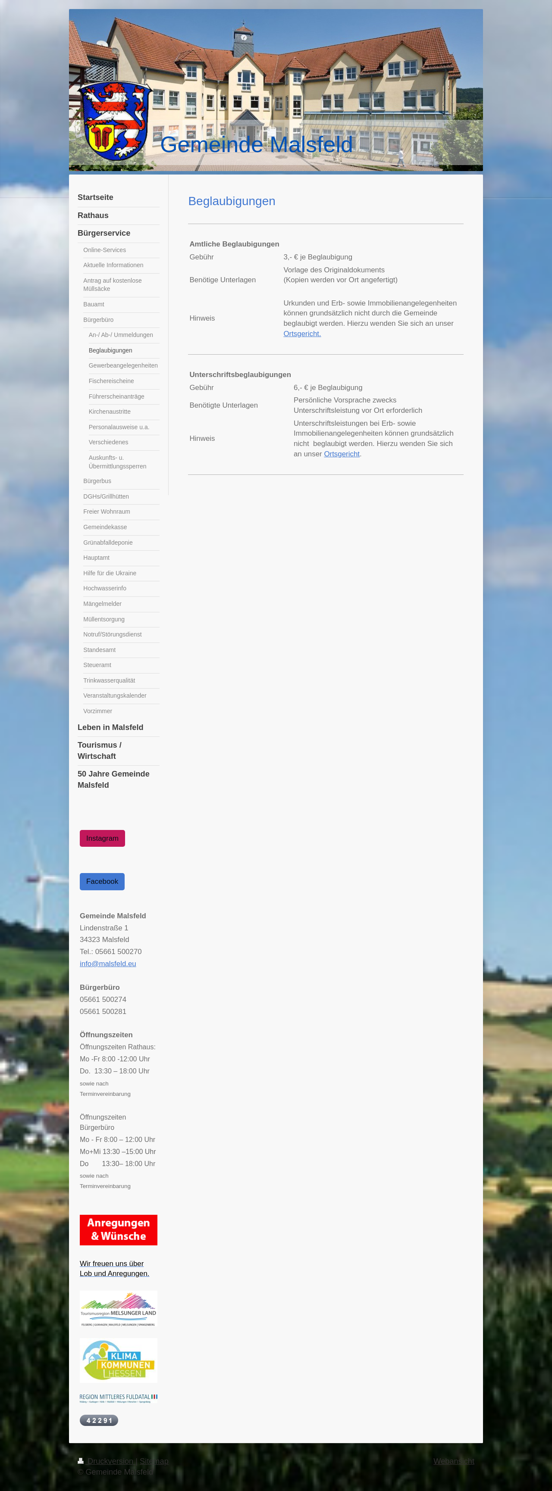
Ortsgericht (342, 454)
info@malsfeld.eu (108, 964)
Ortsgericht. (302, 334)
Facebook (102, 881)
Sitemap (154, 1461)
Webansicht (453, 1461)
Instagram (102, 838)
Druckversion (106, 1461)
